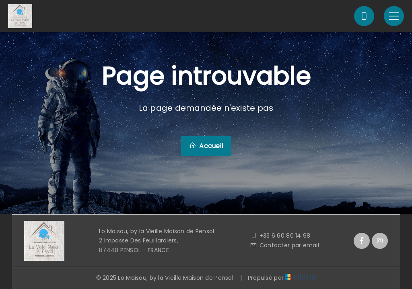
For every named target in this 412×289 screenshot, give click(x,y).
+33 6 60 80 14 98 (280, 236)
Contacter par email (284, 245)
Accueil (206, 146)
